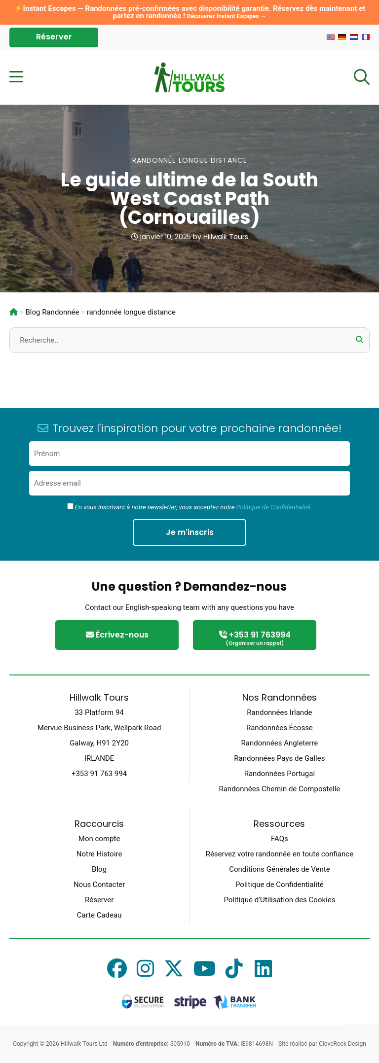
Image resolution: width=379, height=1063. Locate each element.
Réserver (54, 36)
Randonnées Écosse (279, 727)
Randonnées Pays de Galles (279, 758)
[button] (360, 339)
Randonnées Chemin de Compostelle (279, 788)
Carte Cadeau (99, 915)
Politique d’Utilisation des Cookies (279, 899)
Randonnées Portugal (279, 773)
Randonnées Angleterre (279, 743)
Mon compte (99, 838)
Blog (99, 869)
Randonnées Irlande (279, 712)
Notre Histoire (99, 854)
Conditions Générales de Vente (279, 869)
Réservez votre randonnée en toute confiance (279, 854)
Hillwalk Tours (225, 237)
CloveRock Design (342, 1043)
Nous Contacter (99, 884)
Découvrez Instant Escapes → (226, 16)
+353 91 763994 (254, 638)
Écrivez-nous (117, 634)
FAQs (279, 838)
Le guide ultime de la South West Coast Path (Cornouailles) (189, 198)
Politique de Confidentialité (273, 507)
